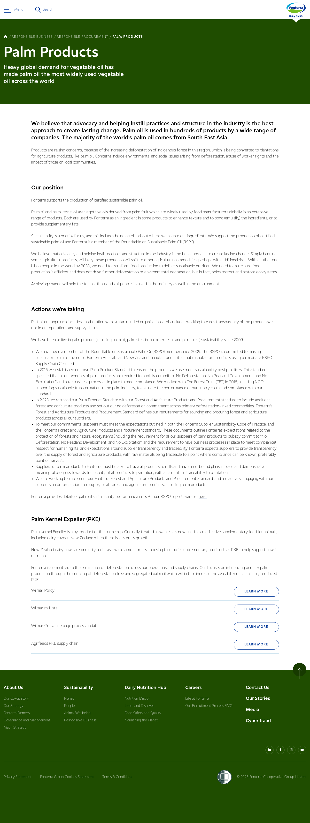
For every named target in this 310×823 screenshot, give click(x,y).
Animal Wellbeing (77, 713)
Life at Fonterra (197, 698)
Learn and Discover (139, 706)
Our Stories (258, 698)
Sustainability (78, 687)
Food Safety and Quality (143, 713)
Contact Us (257, 687)
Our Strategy (13, 706)
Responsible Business (80, 720)
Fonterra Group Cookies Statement (67, 777)
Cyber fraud (258, 720)
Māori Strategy (15, 727)
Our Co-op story (16, 698)
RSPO (159, 352)
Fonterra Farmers (17, 713)
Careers (193, 687)
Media (252, 709)
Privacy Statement (17, 777)
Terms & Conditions (117, 777)
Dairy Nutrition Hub (145, 687)
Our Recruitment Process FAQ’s (209, 706)
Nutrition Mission (137, 698)
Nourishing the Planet (141, 720)
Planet (69, 698)
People (69, 706)
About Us (13, 687)
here (203, 497)
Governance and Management (27, 720)
